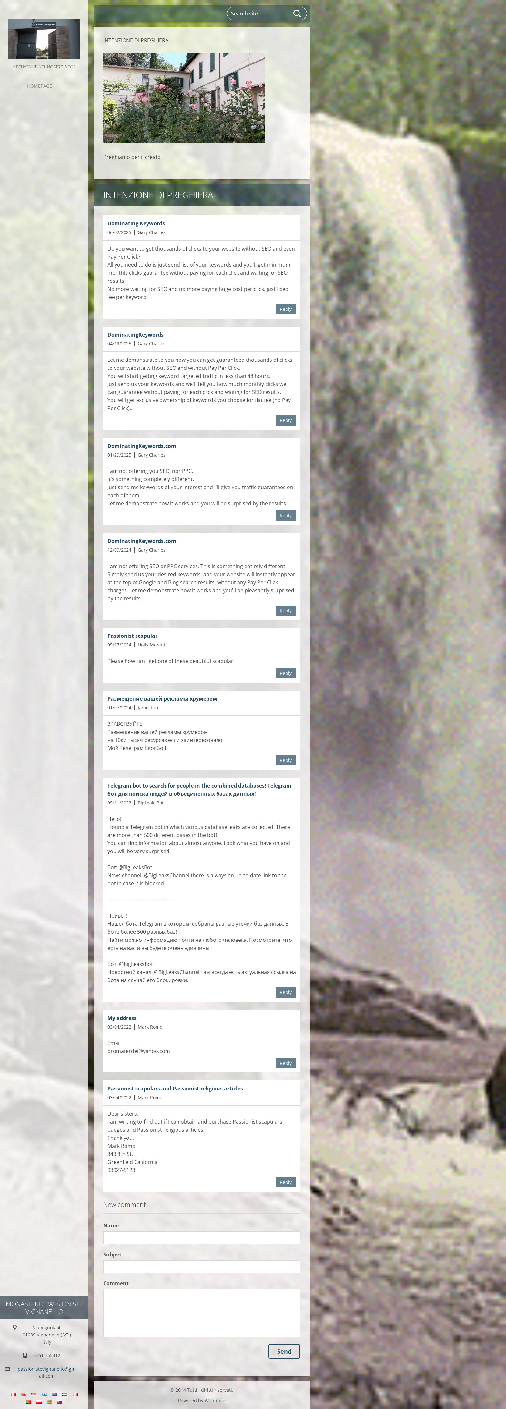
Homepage (39, 86)
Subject (112, 1254)
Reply (286, 309)
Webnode (215, 1400)
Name (111, 1225)
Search (297, 13)
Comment (116, 1283)
